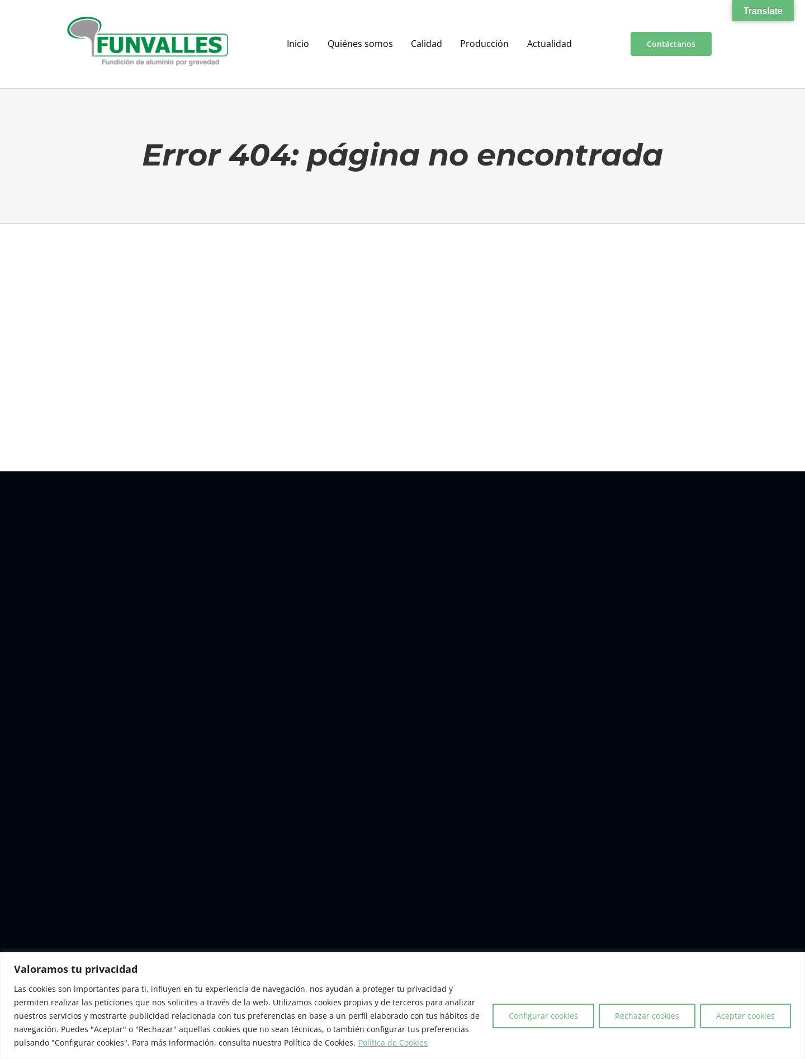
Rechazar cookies (647, 1015)
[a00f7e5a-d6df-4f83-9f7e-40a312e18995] (147, 21)
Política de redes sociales (600, 921)
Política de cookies (332, 921)
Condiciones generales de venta (500, 921)
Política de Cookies (393, 1042)
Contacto (237, 921)
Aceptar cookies (745, 1015)
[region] (402, 1005)
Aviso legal (278, 921)
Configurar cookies (543, 1015)
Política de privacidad (406, 921)
